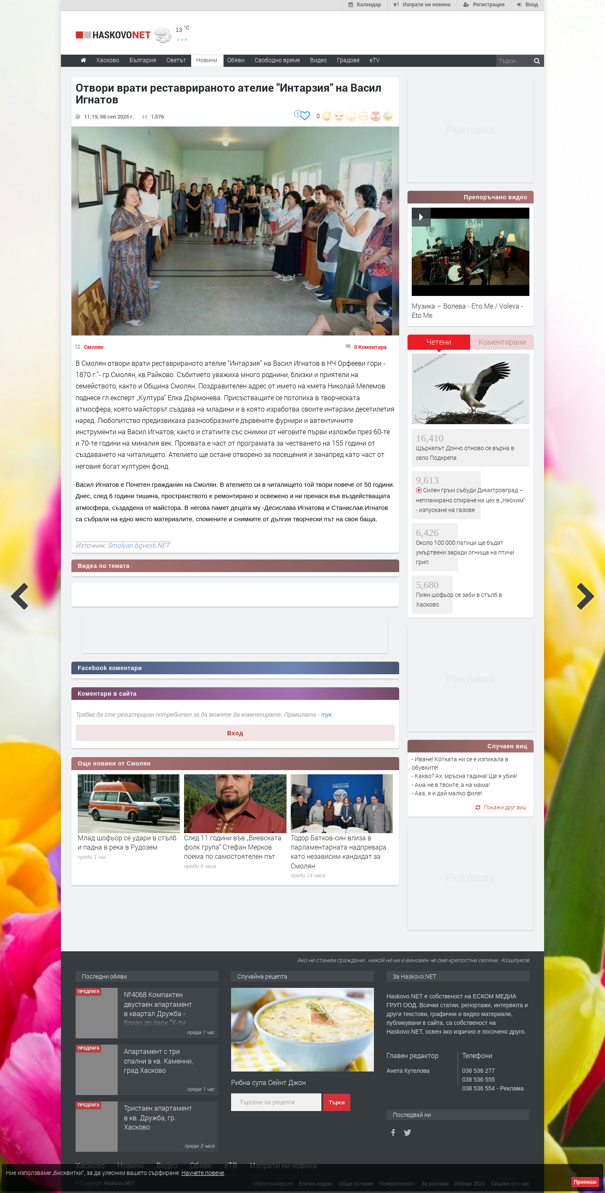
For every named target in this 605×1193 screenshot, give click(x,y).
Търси (337, 1102)
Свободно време (277, 59)
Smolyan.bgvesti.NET (138, 544)
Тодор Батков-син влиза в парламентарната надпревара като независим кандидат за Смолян (339, 850)
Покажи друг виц (501, 806)
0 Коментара (370, 346)
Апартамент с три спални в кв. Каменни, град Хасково (158, 1060)
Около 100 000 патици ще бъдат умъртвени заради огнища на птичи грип (465, 551)
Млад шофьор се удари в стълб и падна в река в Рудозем (127, 841)
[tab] (439, 344)
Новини (206, 59)
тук (326, 713)
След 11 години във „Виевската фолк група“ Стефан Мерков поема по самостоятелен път (232, 846)
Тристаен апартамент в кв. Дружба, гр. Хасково (158, 1116)
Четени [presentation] (438, 341)
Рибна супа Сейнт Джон (268, 1081)
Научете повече (203, 1173)
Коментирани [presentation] (502, 341)
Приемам (585, 1182)
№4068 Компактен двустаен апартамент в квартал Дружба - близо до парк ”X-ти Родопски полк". (158, 1012)
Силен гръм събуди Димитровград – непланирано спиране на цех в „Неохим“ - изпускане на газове (470, 499)
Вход (235, 732)
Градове (348, 59)
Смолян (93, 346)
